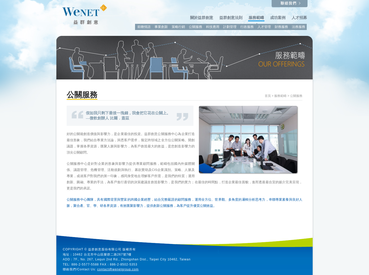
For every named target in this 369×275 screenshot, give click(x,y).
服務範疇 (280, 96)
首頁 (268, 96)
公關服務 (296, 96)
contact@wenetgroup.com (118, 269)
